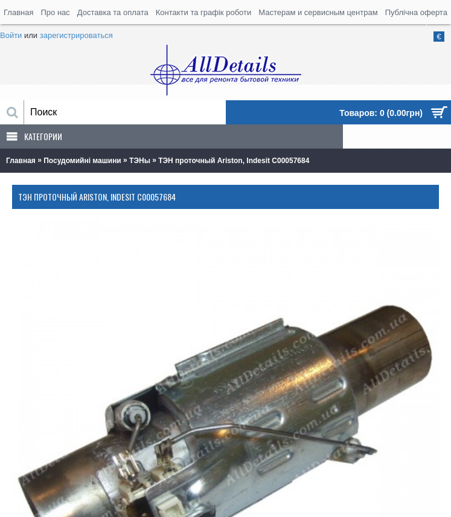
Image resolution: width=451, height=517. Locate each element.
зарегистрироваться (76, 35)
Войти (11, 35)
